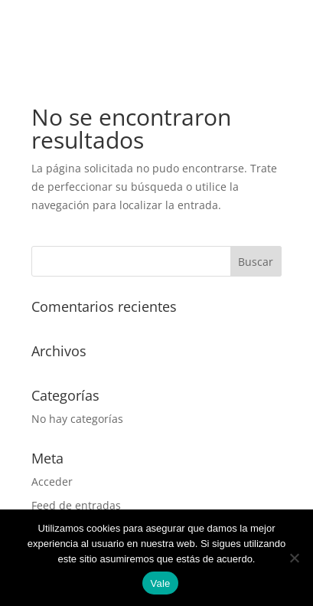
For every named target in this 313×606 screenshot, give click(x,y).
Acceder (52, 481)
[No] (294, 557)
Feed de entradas (76, 505)
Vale (160, 583)
